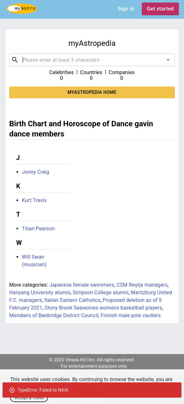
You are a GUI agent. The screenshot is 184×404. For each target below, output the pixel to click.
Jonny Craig (35, 172)
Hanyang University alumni (39, 292)
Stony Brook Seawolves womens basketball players (103, 308)
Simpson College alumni (100, 292)
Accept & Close (29, 397)
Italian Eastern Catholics (72, 300)
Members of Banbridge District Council (53, 315)
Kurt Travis (34, 200)
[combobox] (92, 59)
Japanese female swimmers (81, 285)
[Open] (168, 59)
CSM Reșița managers (142, 285)
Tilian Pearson (38, 229)
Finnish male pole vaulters (131, 315)
